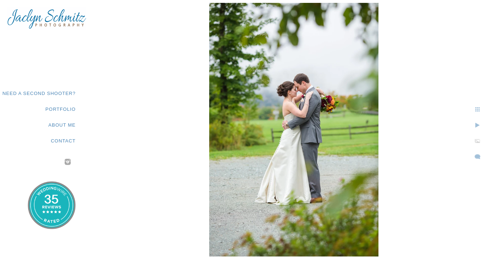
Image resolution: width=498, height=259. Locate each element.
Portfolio (60, 109)
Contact (63, 141)
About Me (62, 125)
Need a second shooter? (39, 93)
